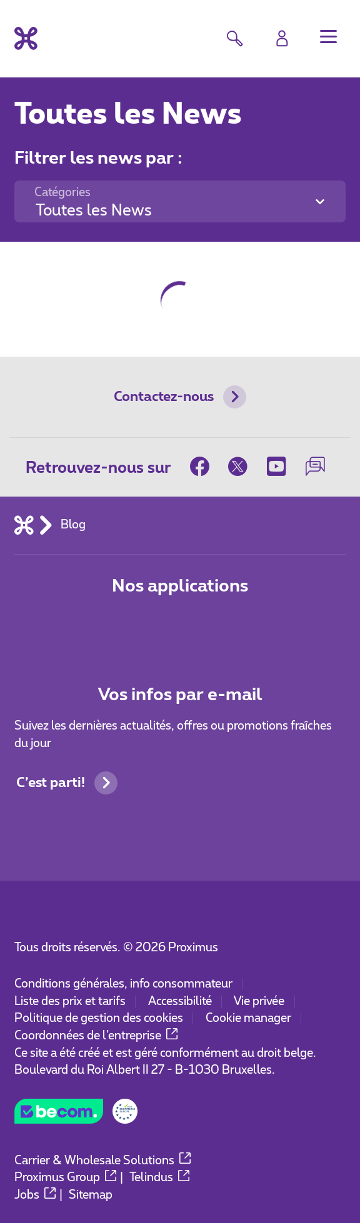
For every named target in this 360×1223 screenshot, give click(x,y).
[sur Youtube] (277, 467)
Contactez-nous (180, 396)
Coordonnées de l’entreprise (96, 1036)
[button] (328, 36)
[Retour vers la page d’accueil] (26, 38)
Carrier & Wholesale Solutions (102, 1161)
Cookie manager (248, 1018)
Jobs (35, 1195)
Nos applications (180, 586)
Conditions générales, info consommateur (123, 984)
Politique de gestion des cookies (98, 1018)
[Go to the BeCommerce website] (76, 1116)
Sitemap (90, 1195)
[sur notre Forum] (315, 467)
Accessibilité (180, 1002)
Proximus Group (65, 1178)
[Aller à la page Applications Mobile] (126, 627)
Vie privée (259, 1002)
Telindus (159, 1178)
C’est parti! (67, 783)
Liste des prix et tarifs (70, 1002)
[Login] (282, 38)
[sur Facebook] (204, 467)
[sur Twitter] (238, 467)
